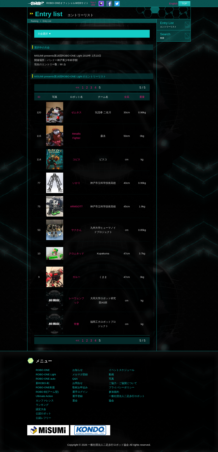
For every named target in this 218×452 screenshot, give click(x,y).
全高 (126, 96)
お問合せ (77, 383)
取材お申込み (80, 387)
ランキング (42, 404)
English (173, 3)
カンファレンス (45, 400)
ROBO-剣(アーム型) (47, 391)
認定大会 (41, 409)
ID (39, 96)
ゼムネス (76, 112)
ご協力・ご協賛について (123, 383)
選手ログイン (80, 391)
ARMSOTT (76, 206)
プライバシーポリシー (121, 387)
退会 (74, 400)
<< (77, 87)
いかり (76, 182)
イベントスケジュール (121, 370)
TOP (184, 3)
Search (165, 35)
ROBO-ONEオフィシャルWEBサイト (67, 3)
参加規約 (114, 391)
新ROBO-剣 (42, 383)
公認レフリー (43, 417)
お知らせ (77, 370)
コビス (76, 159)
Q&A (75, 378)
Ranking (34, 21)
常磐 (76, 324)
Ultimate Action (44, 396)
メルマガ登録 (80, 374)
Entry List (47, 21)
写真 (111, 378)
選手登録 (77, 396)
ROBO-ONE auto (45, 378)
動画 (111, 374)
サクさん (76, 229)
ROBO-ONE (43, 370)
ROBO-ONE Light (46, 374)
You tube (93, 3)
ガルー (76, 276)
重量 (142, 96)
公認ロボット (43, 413)
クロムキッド (76, 253)
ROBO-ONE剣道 (45, 387)
